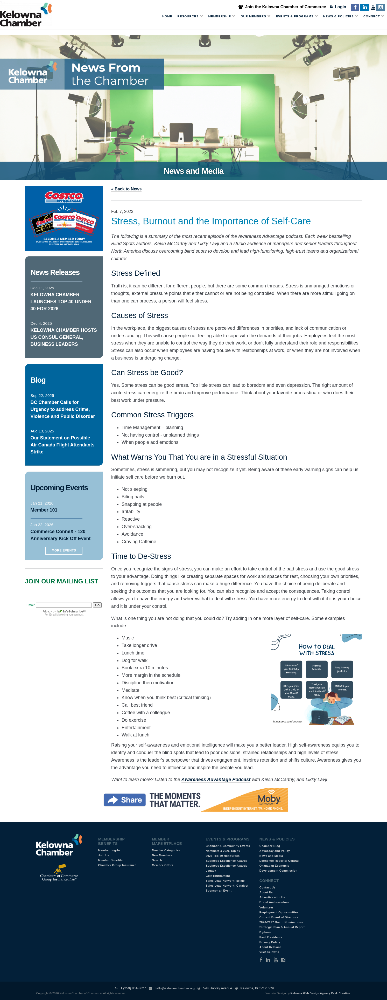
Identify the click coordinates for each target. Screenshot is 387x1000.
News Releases (55, 272)
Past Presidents (271, 937)
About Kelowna (270, 947)
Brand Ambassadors (274, 902)
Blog (38, 380)
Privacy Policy (269, 942)
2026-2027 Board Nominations (281, 922)
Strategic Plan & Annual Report (282, 927)
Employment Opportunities (279, 912)
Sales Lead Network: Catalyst (227, 885)
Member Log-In (109, 850)
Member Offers (162, 865)
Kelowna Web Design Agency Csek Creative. (321, 993)
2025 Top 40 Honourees (223, 855)
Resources (190, 16)
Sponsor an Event (218, 890)
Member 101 (44, 510)
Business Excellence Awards (226, 860)
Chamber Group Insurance (117, 865)
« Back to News (126, 189)
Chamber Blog (269, 845)
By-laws (265, 932)
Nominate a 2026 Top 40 (223, 850)
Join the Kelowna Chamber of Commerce (282, 7)
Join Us (103, 855)
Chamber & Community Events (228, 845)
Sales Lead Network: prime (225, 880)
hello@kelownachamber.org (175, 988)
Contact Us (267, 887)
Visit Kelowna (269, 952)
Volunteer (266, 907)
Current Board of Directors (278, 917)
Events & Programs (297, 16)
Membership (222, 16)
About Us (266, 892)
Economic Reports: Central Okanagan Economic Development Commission (279, 865)
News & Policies (340, 16)
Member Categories (166, 850)
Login (338, 7)
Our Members (256, 16)
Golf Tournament (218, 875)
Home (167, 16)
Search (157, 860)
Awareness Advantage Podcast (215, 779)
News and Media (271, 855)
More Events (64, 550)
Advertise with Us (272, 897)
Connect (373, 16)
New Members (162, 855)
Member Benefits (110, 860)
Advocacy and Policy (274, 850)
